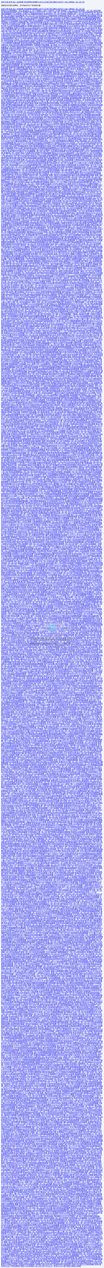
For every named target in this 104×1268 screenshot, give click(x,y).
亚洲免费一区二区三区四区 (28, 57)
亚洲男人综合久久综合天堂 (72, 580)
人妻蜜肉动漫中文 (88, 342)
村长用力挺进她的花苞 (68, 101)
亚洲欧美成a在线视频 (37, 215)
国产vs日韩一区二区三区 (61, 815)
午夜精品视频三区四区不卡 (84, 160)
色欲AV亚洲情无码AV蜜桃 (49, 103)
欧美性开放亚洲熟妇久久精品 (85, 36)
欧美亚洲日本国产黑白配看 (39, 172)
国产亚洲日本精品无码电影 (45, 390)
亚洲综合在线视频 (78, 832)
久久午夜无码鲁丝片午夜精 (57, 523)
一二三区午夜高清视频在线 (80, 275)
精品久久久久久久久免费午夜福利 (27, 384)
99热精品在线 (27, 1053)
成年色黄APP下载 (86, 1060)
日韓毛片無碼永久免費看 (13, 693)
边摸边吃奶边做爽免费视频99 (55, 499)
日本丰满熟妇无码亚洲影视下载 (90, 762)
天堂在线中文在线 (19, 139)
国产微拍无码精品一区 (80, 192)
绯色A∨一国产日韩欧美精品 (16, 374)
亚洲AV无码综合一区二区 (52, 76)
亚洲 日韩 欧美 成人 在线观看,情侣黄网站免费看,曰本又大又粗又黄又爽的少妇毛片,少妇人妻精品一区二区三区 (43, 2)
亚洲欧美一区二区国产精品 (35, 67)
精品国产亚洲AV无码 (26, 563)
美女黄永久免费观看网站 (18, 700)
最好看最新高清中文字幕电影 (22, 410)
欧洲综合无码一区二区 (21, 311)
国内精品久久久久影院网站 (29, 198)
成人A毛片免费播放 (12, 199)
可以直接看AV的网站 (37, 191)
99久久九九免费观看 (11, 136)
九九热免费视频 (65, 314)
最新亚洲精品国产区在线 (87, 55)
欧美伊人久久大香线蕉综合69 (58, 40)
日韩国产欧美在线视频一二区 (37, 234)
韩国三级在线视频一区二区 (49, 64)
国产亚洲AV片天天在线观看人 (75, 29)
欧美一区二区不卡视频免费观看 (69, 321)
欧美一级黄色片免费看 (89, 264)
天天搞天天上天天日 (14, 523)
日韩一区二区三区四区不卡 (58, 765)
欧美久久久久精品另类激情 (51, 796)
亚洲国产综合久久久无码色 (64, 143)
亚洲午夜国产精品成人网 (21, 662)
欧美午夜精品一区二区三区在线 (62, 172)
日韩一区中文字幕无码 (20, 98)
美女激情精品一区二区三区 (80, 40)
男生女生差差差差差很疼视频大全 (35, 242)
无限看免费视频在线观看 (57, 535)
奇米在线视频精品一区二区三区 (63, 324)
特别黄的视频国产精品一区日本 (83, 74)
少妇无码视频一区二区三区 (11, 53)
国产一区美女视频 (29, 463)
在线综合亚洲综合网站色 (91, 23)
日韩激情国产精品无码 (78, 107)
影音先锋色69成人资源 (66, 340)
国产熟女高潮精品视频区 (70, 398)
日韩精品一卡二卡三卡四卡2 (26, 62)
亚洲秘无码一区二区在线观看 (65, 210)
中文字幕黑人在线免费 (36, 589)
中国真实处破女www (53, 191)
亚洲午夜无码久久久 (43, 120)
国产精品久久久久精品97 (76, 458)
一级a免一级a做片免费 (80, 314)
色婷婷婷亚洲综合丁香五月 (17, 76)
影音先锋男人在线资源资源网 (20, 77)
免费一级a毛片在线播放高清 (60, 175)
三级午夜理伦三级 (49, 165)
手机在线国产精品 (25, 72)
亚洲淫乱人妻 (83, 76)
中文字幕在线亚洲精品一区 (64, 127)
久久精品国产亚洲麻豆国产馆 (76, 206)
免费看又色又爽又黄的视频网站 (16, 186)
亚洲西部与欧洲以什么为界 (62, 384)
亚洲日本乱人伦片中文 (57, 24)
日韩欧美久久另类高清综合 (21, 122)
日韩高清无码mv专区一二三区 (43, 141)
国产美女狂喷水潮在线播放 (72, 38)
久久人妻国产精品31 (21, 336)
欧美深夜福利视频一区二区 (19, 306)
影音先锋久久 (49, 414)
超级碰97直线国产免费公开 (40, 336)
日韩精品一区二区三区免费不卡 (40, 186)
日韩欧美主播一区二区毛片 (14, 91)
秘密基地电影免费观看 (30, 645)
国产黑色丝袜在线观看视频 (50, 398)
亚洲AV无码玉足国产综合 (76, 67)
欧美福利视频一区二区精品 (35, 705)
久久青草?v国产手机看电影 (85, 870)
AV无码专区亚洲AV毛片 (41, 60)
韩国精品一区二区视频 (9, 83)
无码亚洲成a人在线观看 (30, 134)
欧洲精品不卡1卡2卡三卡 (86, 194)
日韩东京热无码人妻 (54, 420)
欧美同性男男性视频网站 (60, 453)
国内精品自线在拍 (62, 283)
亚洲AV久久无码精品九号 (76, 48)
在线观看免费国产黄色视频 (22, 556)
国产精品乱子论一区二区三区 (88, 726)
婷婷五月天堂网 (22, 743)
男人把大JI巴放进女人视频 (57, 105)
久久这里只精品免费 (22, 916)
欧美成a (13, 268)
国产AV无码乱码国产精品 (42, 136)
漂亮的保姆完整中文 (79, 357)
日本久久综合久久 (35, 76)
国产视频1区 (80, 1257)
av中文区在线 (96, 944)
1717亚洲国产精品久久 (44, 1151)
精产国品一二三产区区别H (17, 997)
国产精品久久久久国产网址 (82, 33)
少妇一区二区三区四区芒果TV (19, 31)
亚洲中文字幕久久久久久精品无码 (27, 28)
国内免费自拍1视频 (62, 129)
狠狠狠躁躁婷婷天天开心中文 (40, 132)
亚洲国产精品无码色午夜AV (62, 91)
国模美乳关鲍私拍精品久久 (57, 137)
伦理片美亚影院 (22, 191)
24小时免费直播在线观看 (91, 115)
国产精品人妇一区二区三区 (71, 134)
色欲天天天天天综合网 (83, 45)
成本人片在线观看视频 (40, 319)
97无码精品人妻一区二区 (20, 285)
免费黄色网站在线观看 (35, 139)
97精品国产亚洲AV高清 (79, 129)
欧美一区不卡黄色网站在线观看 (69, 390)
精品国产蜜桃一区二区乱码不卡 (51, 17)
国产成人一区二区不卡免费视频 (69, 235)
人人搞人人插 (17, 926)
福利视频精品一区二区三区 (49, 904)
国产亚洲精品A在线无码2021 (88, 443)
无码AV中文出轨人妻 (90, 719)
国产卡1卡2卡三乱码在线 (23, 143)
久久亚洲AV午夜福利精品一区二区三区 (67, 585)
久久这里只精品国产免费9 (54, 119)
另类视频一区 (87, 110)
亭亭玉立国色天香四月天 (21, 201)
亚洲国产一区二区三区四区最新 (73, 11)
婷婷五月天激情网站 (9, 11)
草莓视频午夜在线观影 (87, 16)
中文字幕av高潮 (21, 1213)
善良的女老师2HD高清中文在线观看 (79, 220)
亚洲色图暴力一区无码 (72, 79)
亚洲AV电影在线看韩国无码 (78, 755)
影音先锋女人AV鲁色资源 (66, 165)
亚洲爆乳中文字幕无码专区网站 (47, 112)
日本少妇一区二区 (91, 237)
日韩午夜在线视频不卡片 (59, 275)
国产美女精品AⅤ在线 (58, 381)
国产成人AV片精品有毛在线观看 (89, 210)
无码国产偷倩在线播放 (80, 232)
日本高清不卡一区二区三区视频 (61, 163)
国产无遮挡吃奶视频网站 (90, 793)
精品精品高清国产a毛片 (13, 12)
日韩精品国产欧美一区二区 (68, 16)
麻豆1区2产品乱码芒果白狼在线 (19, 60)
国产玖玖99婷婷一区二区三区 (54, 568)
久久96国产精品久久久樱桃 (81, 263)
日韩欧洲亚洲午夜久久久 (71, 191)
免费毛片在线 (46, 384)
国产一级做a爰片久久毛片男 (71, 230)
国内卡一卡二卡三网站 (58, 182)
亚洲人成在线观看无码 (75, 541)
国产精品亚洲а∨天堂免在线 (60, 225)
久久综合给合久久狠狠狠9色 (46, 16)
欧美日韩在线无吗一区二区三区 (59, 62)
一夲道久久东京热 (88, 391)
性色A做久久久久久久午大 (42, 597)
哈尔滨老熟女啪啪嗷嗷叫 (56, 67)
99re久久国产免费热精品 (56, 144)
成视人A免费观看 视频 (53, 362)
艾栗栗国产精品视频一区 (43, 45)
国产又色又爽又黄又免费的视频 (35, 65)
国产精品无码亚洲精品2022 (54, 117)
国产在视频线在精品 (19, 371)
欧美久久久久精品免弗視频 (29, 263)
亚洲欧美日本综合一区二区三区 (17, 992)
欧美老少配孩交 (31, 101)
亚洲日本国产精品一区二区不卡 (24, 208)
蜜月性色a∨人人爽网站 (21, 247)
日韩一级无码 (27, 678)
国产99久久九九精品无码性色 (52, 81)
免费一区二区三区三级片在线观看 (43, 98)
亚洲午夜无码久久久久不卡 (35, 309)
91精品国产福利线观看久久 (45, 321)
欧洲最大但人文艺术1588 (73, 362)
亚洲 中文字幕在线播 (37, 1033)
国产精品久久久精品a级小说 (14, 100)
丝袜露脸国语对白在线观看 (29, 386)
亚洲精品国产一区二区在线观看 (64, 1077)
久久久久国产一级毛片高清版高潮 (70, 446)
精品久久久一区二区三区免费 (71, 820)
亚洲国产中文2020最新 (72, 17)
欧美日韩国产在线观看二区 (56, 53)
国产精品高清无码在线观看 (11, 347)
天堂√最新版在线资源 (59, 60)
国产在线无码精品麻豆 (28, 1028)
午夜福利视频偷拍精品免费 (11, 470)
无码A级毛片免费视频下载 (19, 23)
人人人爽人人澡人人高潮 (83, 163)
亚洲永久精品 (24, 182)
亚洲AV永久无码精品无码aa (25, 527)
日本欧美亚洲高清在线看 (84, 136)
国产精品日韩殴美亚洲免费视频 (84, 62)
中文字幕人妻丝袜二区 (20, 246)
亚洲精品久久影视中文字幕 (53, 79)
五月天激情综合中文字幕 (85, 324)
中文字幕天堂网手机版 (58, 50)
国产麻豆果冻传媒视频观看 (14, 258)
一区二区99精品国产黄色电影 (74, 331)
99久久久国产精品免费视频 (57, 86)
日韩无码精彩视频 (64, 942)
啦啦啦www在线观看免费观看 (52, 239)
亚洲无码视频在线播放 (79, 252)
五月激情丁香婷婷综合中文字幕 (56, 203)
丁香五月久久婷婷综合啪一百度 (13, 24)
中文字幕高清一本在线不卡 (77, 144)
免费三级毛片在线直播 (54, 100)
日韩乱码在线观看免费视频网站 (75, 400)
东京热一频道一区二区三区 (37, 35)
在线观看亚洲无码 (63, 328)
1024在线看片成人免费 (64, 299)
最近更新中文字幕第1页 (44, 252)
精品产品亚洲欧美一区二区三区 (22, 16)
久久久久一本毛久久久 (13, 297)
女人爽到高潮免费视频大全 (86, 240)
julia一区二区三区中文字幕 (82, 335)
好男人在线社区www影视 (29, 59)
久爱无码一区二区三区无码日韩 (85, 28)
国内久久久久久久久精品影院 (24, 110)
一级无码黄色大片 (18, 679)
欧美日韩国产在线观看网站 (82, 156)
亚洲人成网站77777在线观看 (69, 261)
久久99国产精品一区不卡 (25, 71)
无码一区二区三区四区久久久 (38, 88)
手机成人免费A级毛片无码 (70, 405)
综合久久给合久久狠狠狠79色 (50, 530)
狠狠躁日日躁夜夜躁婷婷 (81, 323)
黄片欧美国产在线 (19, 518)
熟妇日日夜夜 (43, 163)
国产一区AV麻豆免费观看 (23, 131)
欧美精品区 (42, 62)
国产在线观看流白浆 (51, 158)
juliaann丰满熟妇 (15, 48)
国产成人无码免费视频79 (50, 456)
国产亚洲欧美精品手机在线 (73, 379)
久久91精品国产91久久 (54, 419)
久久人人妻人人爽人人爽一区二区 (38, 91)
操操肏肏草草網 (36, 23)
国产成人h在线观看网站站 (83, 146)
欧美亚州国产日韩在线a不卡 (91, 81)
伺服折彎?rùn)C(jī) (67, 300)
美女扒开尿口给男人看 (70, 851)
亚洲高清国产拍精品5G (37, 36)
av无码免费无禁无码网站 (10, 117)
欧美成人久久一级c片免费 (53, 23)
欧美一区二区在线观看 (37, 108)
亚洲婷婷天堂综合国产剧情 (42, 127)
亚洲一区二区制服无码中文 (11, 294)
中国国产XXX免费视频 (19, 215)
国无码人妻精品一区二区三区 (69, 599)
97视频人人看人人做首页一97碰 (47, 11)
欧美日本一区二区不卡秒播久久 (58, 215)
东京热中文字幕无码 (18, 35)
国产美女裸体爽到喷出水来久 (72, 237)
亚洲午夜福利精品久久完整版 (47, 110)
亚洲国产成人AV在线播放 (20, 443)
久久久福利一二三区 (16, 496)
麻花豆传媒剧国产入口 (68, 83)
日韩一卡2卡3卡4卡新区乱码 (20, 848)
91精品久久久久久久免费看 (34, 282)
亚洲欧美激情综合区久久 (31, 266)
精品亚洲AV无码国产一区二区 (50, 57)
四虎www (14, 222)
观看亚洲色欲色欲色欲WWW (79, 108)
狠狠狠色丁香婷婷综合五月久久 (22, 537)
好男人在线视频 (63, 98)
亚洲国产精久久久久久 (15, 667)
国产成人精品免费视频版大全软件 (66, 1005)
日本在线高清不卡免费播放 (51, 655)
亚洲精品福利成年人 (44, 573)
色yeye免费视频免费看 (82, 186)
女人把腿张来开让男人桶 (32, 125)
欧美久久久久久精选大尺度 (39, 69)
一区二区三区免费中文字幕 (45, 328)
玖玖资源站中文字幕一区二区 (20, 482)
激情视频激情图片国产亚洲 (63, 77)
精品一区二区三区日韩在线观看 (70, 575)
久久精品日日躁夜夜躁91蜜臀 (56, 496)
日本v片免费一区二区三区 (62, 201)
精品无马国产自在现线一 (32, 331)
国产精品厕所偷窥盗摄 (51, 1261)
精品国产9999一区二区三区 (57, 551)
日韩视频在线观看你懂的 (10, 170)
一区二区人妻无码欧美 (29, 170)
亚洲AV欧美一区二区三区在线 (15, 156)
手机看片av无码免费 (48, 746)
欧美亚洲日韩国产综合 (75, 24)
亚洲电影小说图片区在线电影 (65, 41)
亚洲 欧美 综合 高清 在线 (13, 923)
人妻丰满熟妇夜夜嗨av (37, 501)
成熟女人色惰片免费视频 (73, 450)
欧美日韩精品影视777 (29, 19)
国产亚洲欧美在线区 (48, 403)
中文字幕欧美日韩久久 (27, 599)
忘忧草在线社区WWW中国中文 (87, 336)
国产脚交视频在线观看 (13, 105)
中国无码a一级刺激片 (49, 311)
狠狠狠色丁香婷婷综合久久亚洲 (46, 261)
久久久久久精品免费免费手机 (30, 165)
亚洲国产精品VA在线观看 (60, 383)
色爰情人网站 (6, 856)
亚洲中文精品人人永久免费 (80, 964)
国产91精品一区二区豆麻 (34, 287)
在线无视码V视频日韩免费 (46, 71)
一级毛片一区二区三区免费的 (37, 24)
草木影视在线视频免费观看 (57, 227)
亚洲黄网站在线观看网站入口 (79, 86)
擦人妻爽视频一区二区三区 (57, 108)
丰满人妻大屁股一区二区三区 (71, 170)
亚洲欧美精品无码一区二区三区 (39, 26)
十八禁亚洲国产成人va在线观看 (25, 691)
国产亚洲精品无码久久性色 (92, 117)
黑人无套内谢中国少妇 (55, 206)
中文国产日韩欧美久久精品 (54, 84)
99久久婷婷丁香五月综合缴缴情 (31, 21)
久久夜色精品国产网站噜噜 (14, 192)
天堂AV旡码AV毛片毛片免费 (31, 568)
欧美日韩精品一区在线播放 (75, 119)
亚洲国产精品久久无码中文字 (34, 12)
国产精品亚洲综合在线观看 (15, 88)
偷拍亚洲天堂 (6, 246)
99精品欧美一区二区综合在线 (20, 777)
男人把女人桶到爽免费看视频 (79, 297)
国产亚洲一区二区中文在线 (21, 283)
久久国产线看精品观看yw (53, 21)
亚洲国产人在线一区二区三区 (86, 300)
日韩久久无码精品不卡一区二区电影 (36, 493)
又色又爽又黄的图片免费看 (62, 146)
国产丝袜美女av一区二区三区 (33, 48)
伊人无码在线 (73, 436)
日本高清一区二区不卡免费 (79, 234)
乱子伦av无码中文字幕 (82, 72)
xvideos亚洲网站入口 (12, 19)
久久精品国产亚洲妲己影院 (11, 179)
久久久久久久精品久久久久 (64, 285)
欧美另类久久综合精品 (86, 47)
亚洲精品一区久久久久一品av (38, 275)
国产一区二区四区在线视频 (44, 129)
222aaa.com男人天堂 (79, 246)
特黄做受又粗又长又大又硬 (42, 1156)
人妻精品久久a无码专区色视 (59, 93)
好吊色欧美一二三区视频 (56, 595)
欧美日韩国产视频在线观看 (30, 295)
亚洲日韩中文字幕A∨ (16, 151)
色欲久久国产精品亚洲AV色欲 (25, 148)
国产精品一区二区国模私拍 (71, 249)
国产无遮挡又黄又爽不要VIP (76, 666)
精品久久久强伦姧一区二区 (69, 264)
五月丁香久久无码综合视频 (17, 180)
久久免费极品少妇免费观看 (11, 223)
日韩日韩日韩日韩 (8, 36)
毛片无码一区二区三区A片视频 (32, 357)
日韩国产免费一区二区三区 (63, 122)
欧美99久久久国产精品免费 (47, 95)
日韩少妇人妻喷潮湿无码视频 (23, 307)
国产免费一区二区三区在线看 (27, 17)
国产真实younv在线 (75, 35)
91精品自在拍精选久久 (19, 434)
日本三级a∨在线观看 (22, 254)
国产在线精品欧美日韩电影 (67, 280)
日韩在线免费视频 (65, 489)
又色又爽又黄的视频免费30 (51, 391)
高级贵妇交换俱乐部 (59, 131)
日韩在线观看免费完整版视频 (76, 427)
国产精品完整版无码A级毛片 (56, 179)
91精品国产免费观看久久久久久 (90, 498)
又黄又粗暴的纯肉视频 (12, 391)
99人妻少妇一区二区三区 (72, 330)
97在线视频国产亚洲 (15, 316)
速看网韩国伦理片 (65, 28)
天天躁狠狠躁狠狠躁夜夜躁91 (90, 854)
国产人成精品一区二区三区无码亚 (68, 244)
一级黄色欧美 (40, 137)
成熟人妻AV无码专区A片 (18, 606)
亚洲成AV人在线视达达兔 (27, 647)
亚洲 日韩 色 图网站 (68, 19)
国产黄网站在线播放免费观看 (90, 222)
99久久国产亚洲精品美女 (18, 146)
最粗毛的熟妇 (14, 487)
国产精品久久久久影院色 (57, 35)
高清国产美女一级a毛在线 (74, 213)
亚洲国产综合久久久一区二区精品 (30, 237)
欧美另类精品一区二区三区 (83, 1033)
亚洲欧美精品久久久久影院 (66, 455)
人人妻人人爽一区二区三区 (56, 12)
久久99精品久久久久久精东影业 (55, 125)
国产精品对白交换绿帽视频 (21, 359)
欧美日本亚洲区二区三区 (23, 129)
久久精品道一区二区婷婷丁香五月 (84, 31)
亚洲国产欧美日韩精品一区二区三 (30, 494)
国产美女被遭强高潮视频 (36, 259)
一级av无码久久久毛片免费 (81, 93)
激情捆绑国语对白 (29, 55)
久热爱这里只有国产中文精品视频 (58, 33)
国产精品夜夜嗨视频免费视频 (70, 110)
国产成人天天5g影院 (43, 686)
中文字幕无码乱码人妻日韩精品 (58, 259)
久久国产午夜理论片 (38, 40)
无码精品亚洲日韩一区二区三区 (39, 113)
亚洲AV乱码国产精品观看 (30, 43)
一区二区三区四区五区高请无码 (88, 143)
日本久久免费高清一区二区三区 (47, 659)
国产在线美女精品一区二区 (57, 511)
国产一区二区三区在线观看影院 (80, 227)
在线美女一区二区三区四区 (78, 657)
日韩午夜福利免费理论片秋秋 (40, 146)
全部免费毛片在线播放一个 (65, 856)
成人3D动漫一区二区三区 (77, 179)
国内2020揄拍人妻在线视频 (57, 333)
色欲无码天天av (22, 710)
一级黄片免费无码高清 (42, 184)
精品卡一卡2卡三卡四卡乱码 (26, 163)
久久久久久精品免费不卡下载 (32, 414)
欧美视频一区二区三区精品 (70, 360)
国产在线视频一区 (64, 187)
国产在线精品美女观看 (29, 64)
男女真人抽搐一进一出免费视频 (31, 415)
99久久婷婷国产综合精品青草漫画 (58, 357)
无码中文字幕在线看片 (89, 750)
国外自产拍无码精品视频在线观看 (30, 158)
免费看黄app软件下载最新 (66, 745)
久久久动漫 (20, 218)
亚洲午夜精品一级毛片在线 (32, 38)
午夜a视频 (84, 817)
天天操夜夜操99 (78, 225)
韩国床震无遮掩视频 (16, 67)
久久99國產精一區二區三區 (35, 151)
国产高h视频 (54, 242)
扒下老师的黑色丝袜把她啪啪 (34, 162)
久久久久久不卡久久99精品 (59, 444)
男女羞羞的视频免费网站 (52, 734)
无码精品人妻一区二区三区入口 (28, 124)
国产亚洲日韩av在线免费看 (73, 57)
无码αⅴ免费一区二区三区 (40, 448)
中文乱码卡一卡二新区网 (29, 338)
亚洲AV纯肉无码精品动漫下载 (58, 775)
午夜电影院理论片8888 (67, 211)
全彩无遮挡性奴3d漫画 (52, 38)
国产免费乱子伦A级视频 (73, 583)
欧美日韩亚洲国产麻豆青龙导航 (44, 288)
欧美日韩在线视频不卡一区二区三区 (72, 475)
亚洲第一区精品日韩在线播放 (88, 896)
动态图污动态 (9, 460)
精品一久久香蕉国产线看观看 (72, 715)
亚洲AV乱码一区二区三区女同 (89, 52)
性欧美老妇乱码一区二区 (83, 167)
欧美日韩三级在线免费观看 (35, 86)
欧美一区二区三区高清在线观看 (56, 256)
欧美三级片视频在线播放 (78, 256)
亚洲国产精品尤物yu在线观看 (49, 19)
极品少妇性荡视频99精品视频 (82, 175)
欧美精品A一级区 (17, 287)
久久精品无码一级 (15, 513)
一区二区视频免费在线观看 (14, 551)
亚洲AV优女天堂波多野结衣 (71, 59)
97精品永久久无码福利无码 (51, 580)
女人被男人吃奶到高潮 (64, 271)
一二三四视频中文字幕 (63, 431)
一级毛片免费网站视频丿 (14, 86)
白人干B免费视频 (35, 606)
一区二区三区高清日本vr (25, 321)
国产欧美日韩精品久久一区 (67, 71)
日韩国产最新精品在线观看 (69, 155)
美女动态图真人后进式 (70, 547)
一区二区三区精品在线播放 (28, 398)
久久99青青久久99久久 (21, 14)
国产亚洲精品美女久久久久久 (79, 137)
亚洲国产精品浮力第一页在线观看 (60, 160)
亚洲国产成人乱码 (36, 149)
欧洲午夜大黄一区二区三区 (21, 127)
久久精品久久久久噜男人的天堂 (24, 155)
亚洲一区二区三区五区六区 (39, 50)
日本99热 (7, 371)
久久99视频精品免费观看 (62, 914)
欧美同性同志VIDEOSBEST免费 (24, 187)
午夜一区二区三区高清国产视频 (48, 302)
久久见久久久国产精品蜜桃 (80, 113)
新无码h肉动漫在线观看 (32, 441)
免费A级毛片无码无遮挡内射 (60, 31)
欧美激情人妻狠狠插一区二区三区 (63, 196)
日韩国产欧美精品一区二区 (80, 306)
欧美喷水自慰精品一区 (93, 693)
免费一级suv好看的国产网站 (32, 203)
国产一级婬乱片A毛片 (41, 973)
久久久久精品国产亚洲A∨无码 (58, 724)
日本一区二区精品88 (59, 436)
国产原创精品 (66, 302)
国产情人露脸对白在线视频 (22, 261)
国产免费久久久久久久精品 (87, 41)
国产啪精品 (45, 263)
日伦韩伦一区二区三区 (90, 158)
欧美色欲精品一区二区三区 (17, 172)
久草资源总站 (85, 902)
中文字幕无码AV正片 (62, 252)
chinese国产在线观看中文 (83, 91)
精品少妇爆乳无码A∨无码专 (19, 89)
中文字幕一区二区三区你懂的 (79, 88)
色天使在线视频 (56, 330)
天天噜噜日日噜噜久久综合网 (36, 192)
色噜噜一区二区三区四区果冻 (57, 282)
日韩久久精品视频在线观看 (78, 50)
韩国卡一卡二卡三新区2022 (58, 107)
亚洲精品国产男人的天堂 (14, 101)
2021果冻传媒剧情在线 (43, 47)
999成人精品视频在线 (40, 31)
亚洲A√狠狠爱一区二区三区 (63, 544)
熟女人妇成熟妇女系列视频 (90, 174)
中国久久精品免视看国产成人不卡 (89, 683)
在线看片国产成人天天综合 (11, 175)
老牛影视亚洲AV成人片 (19, 93)
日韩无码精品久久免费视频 (63, 439)
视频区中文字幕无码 (11, 59)
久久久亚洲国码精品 (66, 348)
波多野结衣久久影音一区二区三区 (16, 40)
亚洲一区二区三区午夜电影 (50, 59)
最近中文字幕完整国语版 (51, 249)
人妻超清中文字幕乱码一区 (11, 474)
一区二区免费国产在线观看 (42, 1209)
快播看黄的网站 (37, 14)
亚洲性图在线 (63, 311)
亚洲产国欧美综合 (81, 89)
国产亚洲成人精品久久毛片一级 (51, 29)
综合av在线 (70, 309)
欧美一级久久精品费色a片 (19, 1249)
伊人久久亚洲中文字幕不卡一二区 (79, 26)
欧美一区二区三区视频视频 (77, 53)
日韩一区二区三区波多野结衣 (41, 74)
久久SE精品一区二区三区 (40, 89)
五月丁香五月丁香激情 (32, 693)
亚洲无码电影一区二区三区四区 (83, 554)
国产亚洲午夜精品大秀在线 (54, 685)
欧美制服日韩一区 (89, 412)
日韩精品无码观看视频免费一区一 (14, 515)
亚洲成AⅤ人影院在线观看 (40, 247)
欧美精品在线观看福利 (38, 765)
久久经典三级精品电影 (49, 28)
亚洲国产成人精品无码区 (36, 227)
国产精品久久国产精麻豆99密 (12, 119)
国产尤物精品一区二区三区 (39, 270)
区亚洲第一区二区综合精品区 (32, 117)
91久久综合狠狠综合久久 (21, 484)
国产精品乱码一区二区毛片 (56, 48)
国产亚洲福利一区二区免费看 (34, 105)
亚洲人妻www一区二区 (82, 510)
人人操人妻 (52, 577)
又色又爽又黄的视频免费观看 (85, 376)
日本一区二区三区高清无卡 (42, 77)
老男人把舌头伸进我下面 (25, 520)
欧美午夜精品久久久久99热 (82, 43)
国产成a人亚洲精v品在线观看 (52, 805)
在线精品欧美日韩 (45, 787)
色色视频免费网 (96, 794)
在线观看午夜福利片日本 (35, 432)
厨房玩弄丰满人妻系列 (61, 74)
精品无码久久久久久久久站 (70, 338)
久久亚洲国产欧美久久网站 (11, 775)
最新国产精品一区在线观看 (78, 551)
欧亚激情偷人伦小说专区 (16, 216)
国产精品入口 (52, 304)
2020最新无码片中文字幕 (15, 906)
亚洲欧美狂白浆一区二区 (57, 513)
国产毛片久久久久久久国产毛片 (21, 280)
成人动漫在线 (42, 789)
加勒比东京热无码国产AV (50, 189)
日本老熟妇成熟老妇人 (17, 450)
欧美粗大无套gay (40, 945)
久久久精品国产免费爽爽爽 (79, 606)
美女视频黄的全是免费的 (67, 55)
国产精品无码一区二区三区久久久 (36, 330)
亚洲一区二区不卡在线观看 (63, 45)
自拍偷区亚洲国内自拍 (81, 120)
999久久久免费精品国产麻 (44, 556)
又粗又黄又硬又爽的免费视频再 (21, 45)
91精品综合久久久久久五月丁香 (44, 508)
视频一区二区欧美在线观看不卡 (56, 956)
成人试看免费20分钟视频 (61, 232)
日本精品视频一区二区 (27, 222)
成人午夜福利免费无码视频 (27, 29)
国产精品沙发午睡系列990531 (16, 270)
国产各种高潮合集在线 (41, 324)
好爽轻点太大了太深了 (29, 230)
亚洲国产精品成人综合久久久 (79, 60)
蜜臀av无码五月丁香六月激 (74, 825)
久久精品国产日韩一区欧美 (17, 50)
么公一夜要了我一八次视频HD (38, 364)
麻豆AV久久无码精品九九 (66, 290)
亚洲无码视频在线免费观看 (51, 292)
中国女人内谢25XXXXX (90, 381)
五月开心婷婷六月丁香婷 (48, 177)
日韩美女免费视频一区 (13, 65)
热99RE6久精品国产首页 (23, 707)
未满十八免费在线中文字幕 (14, 1160)
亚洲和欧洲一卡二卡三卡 (67, 1146)
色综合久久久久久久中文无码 (15, 113)
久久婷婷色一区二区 (32, 314)
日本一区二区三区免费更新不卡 (75, 796)
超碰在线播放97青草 (81, 408)
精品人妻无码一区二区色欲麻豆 (42, 671)
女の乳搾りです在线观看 (45, 299)
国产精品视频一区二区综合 (47, 599)
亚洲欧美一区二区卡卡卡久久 (63, 462)
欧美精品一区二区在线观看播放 (42, 431)
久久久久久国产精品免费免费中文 (33, 144)
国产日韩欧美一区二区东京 (49, 174)
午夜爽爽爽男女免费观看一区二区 (45, 522)
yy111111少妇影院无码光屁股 (34, 523)
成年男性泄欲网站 (30, 923)
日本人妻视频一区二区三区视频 (60, 484)
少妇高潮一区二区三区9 (25, 112)
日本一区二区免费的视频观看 (50, 491)
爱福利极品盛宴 (26, 136)
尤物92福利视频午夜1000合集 (50, 426)
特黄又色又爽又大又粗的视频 (59, 372)
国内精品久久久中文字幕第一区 (39, 232)
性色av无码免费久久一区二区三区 (25, 335)
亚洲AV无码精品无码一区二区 (86, 204)
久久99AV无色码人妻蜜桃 (22, 383)
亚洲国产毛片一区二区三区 (62, 690)
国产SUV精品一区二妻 (92, 35)
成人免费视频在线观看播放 (29, 805)
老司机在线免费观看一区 (19, 74)
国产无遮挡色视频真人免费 (26, 95)
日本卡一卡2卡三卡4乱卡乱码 (88, 101)
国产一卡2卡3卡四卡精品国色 (23, 345)
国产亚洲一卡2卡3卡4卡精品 (52, 115)
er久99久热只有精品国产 (13, 125)
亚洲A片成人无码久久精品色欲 (38, 436)
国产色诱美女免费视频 (63, 578)
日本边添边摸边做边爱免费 (78, 182)
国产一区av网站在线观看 (18, 69)
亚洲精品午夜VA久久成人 (46, 751)
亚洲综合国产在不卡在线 (57, 65)
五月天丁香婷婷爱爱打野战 (65, 194)
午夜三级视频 (63, 395)
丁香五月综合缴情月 (78, 453)
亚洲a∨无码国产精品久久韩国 (72, 693)
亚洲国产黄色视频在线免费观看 (22, 194)
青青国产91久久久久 (36, 424)
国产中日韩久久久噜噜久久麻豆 (47, 83)
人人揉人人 (34, 446)
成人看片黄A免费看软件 (21, 84)
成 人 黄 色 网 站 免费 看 (13, 582)
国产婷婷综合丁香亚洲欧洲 (37, 156)
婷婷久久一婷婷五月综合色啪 (88, 290)
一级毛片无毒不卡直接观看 (67, 52)
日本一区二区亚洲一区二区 (27, 602)
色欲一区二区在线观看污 (10, 604)
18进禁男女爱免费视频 (44, 41)
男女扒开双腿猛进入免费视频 (58, 518)
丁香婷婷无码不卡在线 (54, 1112)
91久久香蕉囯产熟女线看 (15, 432)
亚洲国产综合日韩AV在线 (40, 96)
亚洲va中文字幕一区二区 (55, 220)
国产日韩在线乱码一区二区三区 (80, 270)
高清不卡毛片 (47, 204)
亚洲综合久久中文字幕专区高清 (65, 47)
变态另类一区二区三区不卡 (42, 1215)
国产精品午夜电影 (12, 295)
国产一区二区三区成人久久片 (56, 139)
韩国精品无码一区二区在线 (19, 96)
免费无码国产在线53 (81, 343)
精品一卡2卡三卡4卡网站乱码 (61, 180)
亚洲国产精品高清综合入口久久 (22, 47)
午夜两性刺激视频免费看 (86, 19)
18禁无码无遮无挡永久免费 (46, 468)
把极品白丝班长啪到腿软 (33, 119)
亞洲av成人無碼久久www (10, 211)
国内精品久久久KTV (39, 777)
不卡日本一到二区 (79, 187)
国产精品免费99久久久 (74, 503)
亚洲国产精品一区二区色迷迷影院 (80, 12)
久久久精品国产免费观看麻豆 (33, 179)
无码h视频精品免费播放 (65, 141)
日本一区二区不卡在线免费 (21, 167)
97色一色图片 (74, 311)
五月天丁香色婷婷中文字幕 (70, 158)
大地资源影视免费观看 (52, 494)
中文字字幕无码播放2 (27, 300)
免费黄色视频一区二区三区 (81, 259)
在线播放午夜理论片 (25, 393)
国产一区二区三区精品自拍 (63, 136)
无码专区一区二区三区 (59, 270)
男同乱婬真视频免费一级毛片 (85, 448)
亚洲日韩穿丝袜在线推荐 (13, 331)
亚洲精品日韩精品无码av (79, 283)
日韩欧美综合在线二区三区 (55, 1038)
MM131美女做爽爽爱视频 (67, 517)
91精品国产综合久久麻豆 (33, 354)
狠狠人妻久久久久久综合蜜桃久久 (87, 172)
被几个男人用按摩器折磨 (47, 187)
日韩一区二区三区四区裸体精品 (88, 196)
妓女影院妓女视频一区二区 (22, 453)
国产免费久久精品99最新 (21, 343)
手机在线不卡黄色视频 (43, 1040)
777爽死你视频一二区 (81, 302)
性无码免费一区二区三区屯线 (86, 743)
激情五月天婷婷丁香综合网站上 (72, 64)
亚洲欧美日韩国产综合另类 (15, 107)
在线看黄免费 (40, 565)
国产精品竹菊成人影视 (29, 103)
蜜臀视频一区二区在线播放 (63, 72)
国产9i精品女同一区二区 (56, 258)
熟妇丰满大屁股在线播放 (55, 309)
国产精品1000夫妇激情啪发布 (22, 290)
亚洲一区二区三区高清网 (91, 244)
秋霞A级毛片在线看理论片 (42, 122)
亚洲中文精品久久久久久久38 (45, 52)
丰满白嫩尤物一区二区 (9, 263)
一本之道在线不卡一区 (25, 11)
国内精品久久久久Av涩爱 (60, 515)
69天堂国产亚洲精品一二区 (35, 420)
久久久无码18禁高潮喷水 (69, 174)
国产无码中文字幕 (55, 772)
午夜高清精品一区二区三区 (47, 55)
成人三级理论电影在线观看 (79, 523)
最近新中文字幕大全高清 (18, 108)
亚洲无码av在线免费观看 (74, 542)
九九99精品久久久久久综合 (89, 189)
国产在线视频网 (48, 681)
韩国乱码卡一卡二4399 (12, 601)
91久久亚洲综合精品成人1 (24, 252)
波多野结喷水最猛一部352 (78, 139)
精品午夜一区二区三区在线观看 (34, 722)
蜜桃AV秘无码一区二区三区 (18, 431)
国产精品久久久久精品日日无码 (76, 21)
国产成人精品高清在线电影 (35, 258)
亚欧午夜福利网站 (77, 1082)
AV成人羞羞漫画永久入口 (39, 225)
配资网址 (60, 666)
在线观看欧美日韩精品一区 (74, 100)
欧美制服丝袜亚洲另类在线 (86, 607)
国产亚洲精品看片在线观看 (85, 482)
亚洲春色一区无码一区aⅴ (86, 69)
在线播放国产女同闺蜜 (17, 364)
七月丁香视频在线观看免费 (30, 278)
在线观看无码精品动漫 (58, 96)
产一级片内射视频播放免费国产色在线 (73, 95)
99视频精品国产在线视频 (41, 201)
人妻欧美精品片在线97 (69, 189)
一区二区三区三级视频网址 (83, 597)
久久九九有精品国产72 (49, 43)
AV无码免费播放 (65, 43)
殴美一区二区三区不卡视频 (64, 254)
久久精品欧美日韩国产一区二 (22, 52)
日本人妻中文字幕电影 (29, 604)
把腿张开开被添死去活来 (53, 149)
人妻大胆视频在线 (59, 26)
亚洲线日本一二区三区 (75, 14)
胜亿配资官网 (17, 983)
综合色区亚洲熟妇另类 (49, 885)
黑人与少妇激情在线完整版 (53, 213)
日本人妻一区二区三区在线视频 (51, 604)
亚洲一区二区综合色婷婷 (43, 393)
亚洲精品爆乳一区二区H (33, 427)
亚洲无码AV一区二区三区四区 (55, 14)
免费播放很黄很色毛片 (42, 131)
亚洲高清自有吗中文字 (48, 251)
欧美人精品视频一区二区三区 (86, 141)
